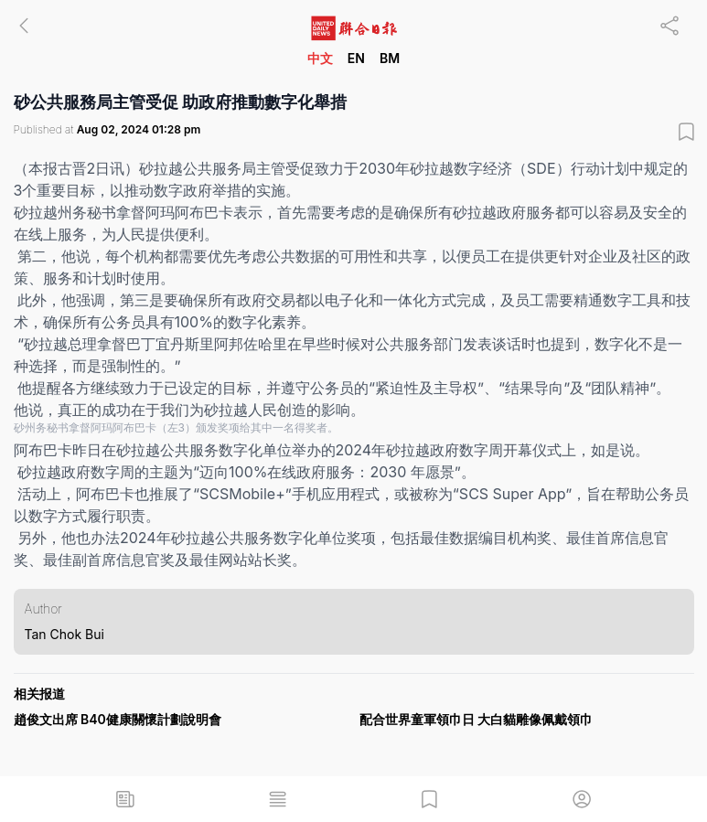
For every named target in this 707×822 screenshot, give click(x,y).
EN (356, 58)
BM (390, 58)
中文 (320, 58)
